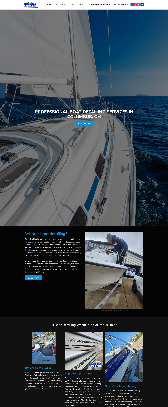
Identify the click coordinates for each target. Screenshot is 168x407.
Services (61, 4)
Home (49, 5)
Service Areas (77, 4)
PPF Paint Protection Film (99, 5)
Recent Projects (121, 5)
